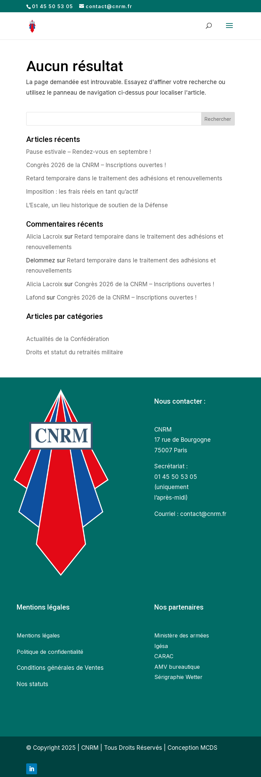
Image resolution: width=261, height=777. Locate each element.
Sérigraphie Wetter (178, 677)
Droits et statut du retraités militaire (74, 352)
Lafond (35, 297)
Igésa (161, 646)
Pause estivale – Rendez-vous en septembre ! (88, 151)
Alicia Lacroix (44, 236)
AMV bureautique (177, 666)
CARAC (163, 656)
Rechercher (218, 119)
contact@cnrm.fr (203, 514)
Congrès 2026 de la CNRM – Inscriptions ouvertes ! (96, 165)
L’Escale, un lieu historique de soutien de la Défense (98, 205)
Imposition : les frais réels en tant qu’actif (82, 191)
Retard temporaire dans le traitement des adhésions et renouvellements (124, 178)
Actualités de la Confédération (67, 339)
